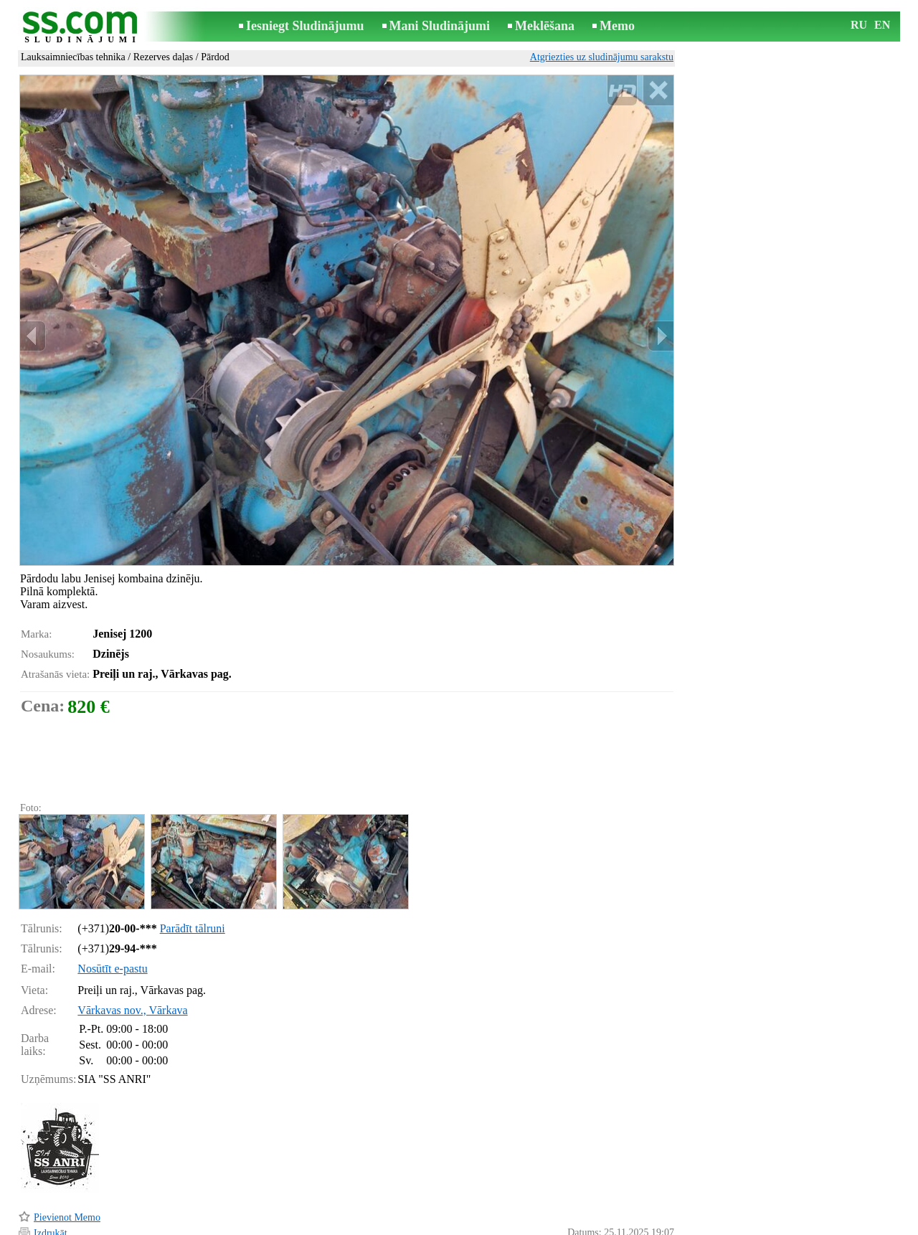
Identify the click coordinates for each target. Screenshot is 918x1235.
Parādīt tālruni (192, 867)
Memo (617, 26)
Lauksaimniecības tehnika (73, 57)
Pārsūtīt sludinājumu (75, 1188)
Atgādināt (53, 1204)
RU (859, 25)
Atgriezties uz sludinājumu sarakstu (601, 57)
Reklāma (432, 1225)
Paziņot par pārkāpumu (627, 1205)
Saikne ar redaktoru (362, 1225)
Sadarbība (482, 1225)
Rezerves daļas (163, 57)
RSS (523, 1225)
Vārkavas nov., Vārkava (132, 949)
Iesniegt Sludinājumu (305, 26)
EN (882, 25)
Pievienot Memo (67, 1156)
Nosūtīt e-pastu (112, 908)
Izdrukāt (50, 1172)
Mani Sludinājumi (440, 26)
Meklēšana (544, 26)
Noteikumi (289, 1225)
